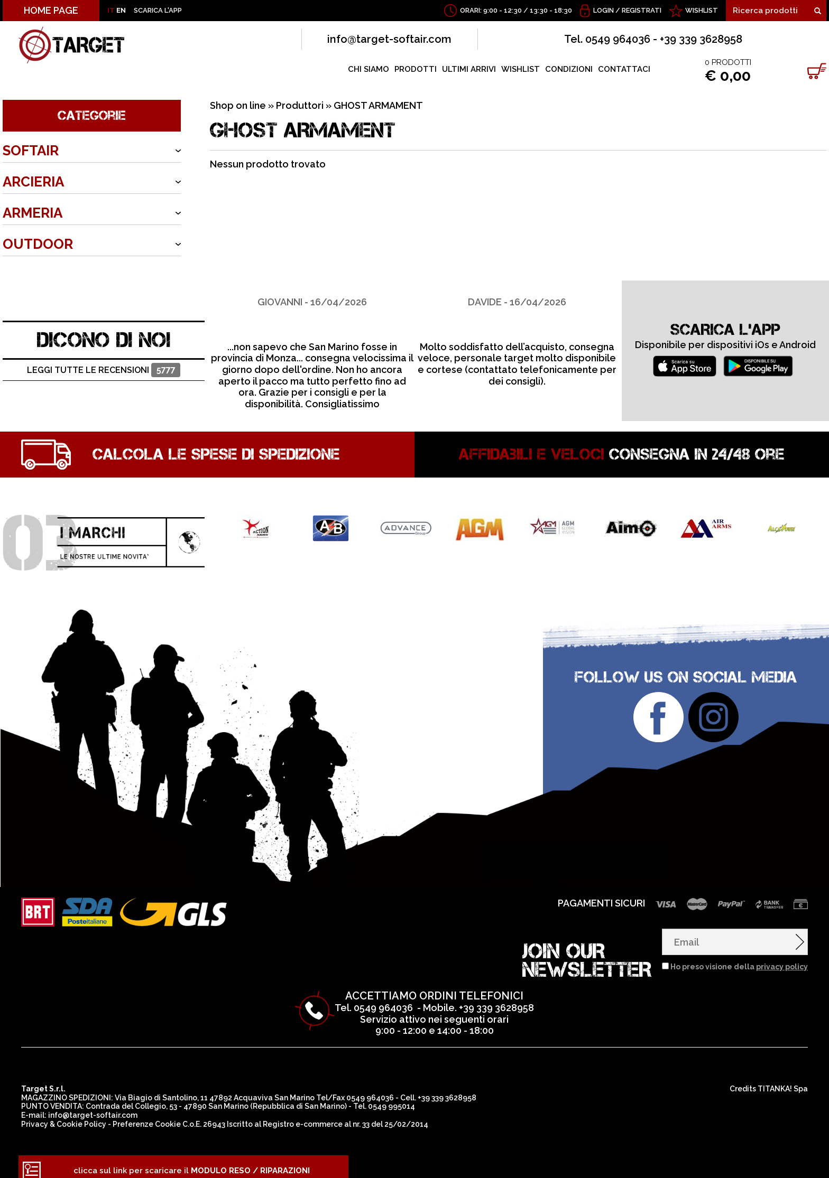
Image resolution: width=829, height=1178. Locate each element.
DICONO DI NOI (104, 331)
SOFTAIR (31, 150)
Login (603, 10)
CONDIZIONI (569, 69)
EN (121, 10)
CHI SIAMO (368, 69)
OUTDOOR (38, 244)
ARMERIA (32, 213)
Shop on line (238, 105)
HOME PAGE (51, 10)
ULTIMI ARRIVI (469, 69)
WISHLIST (701, 10)
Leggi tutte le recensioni (103, 362)
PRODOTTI (415, 69)
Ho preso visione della (739, 959)
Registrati (641, 10)
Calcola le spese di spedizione (216, 446)
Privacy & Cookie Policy (63, 1116)
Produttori (300, 105)
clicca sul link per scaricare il (191, 1162)
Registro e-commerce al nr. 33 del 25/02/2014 (345, 1116)
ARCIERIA (33, 182)
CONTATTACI (624, 69)
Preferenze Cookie (147, 1116)
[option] (312, 336)
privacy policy (782, 959)
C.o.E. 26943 (203, 1116)
